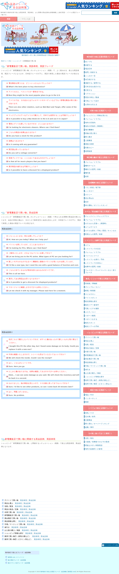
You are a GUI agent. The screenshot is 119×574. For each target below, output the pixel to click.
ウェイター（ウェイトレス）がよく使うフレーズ (100, 271)
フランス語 (26, 19)
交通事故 (88, 420)
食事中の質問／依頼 (93, 266)
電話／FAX (89, 395)
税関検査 (88, 151)
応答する (88, 90)
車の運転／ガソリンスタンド (96, 205)
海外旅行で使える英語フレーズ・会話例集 (53, 571)
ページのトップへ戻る (111, 545)
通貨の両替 (89, 144)
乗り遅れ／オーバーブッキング (97, 424)
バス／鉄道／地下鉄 (93, 187)
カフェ (87, 245)
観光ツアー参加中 (92, 305)
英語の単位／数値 (92, 97)
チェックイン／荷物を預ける (96, 115)
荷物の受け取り (91, 133)
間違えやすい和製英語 (93, 445)
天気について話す (92, 101)
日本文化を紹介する (93, 86)
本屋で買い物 (90, 352)
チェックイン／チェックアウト (97, 216)
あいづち (88, 61)
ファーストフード (92, 256)
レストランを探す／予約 (94, 259)
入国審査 (88, 140)
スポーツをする (91, 319)
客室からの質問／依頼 (93, 234)
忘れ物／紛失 (90, 416)
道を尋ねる (89, 198)
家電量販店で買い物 (93, 355)
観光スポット (90, 323)
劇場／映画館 (90, 291)
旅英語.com (72, 571)
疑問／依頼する (91, 72)
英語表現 (23, 500)
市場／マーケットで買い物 (95, 366)
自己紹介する (90, 79)
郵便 (87, 402)
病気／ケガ (89, 413)
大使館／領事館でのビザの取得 (97, 442)
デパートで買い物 (92, 337)
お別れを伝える (91, 104)
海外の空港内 (90, 122)
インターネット (91, 398)
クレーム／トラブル (93, 119)
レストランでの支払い (93, 263)
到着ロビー (89, 148)
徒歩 (87, 202)
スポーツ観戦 (90, 316)
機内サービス (90, 166)
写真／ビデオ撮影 (92, 308)
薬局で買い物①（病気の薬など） (98, 380)
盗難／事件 (89, 427)
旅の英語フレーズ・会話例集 (17, 560)
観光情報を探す (91, 301)
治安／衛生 (89, 438)
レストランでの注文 (93, 249)
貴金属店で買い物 (92, 359)
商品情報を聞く (91, 362)
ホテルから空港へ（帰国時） (96, 223)
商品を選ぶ (89, 341)
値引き (87, 369)
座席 (87, 176)
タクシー (88, 194)
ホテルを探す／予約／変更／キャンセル (100, 230)
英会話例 (32, 500)
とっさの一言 (90, 76)
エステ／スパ (90, 312)
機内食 (87, 173)
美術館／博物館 (91, 283)
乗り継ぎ (88, 137)
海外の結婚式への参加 (93, 449)
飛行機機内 (89, 130)
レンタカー (89, 191)
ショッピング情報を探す (94, 377)
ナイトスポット (91, 298)
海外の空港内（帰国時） (94, 126)
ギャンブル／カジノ (93, 287)
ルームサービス (91, 227)
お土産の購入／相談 (93, 373)
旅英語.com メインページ (16, 557)
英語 (8, 19)
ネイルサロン (90, 294)
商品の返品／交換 (92, 348)
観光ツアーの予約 (92, 326)
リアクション (90, 94)
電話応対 (88, 69)
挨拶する (88, 65)
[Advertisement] (20, 191)
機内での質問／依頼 (93, 169)
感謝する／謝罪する (93, 83)
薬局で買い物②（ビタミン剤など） (99, 384)
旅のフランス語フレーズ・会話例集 (19, 563)
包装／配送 (89, 344)
